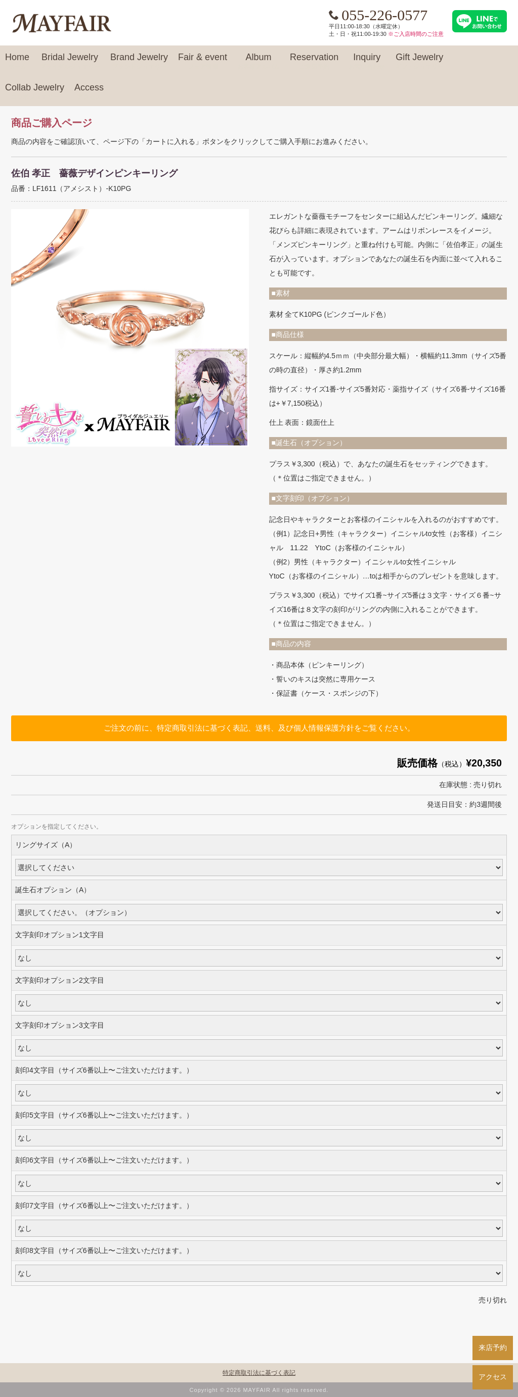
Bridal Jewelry (69, 61)
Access (89, 92)
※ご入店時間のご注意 (416, 34)
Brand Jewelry (139, 61)
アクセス (493, 1377)
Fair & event (202, 61)
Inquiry (367, 61)
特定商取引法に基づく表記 (259, 1372)
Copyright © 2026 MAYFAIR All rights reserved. (259, 1390)
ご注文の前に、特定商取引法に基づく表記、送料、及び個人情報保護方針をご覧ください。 (259, 728)
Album (258, 61)
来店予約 (493, 1347)
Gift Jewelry (419, 61)
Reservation (314, 61)
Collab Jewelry (34, 92)
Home (17, 61)
